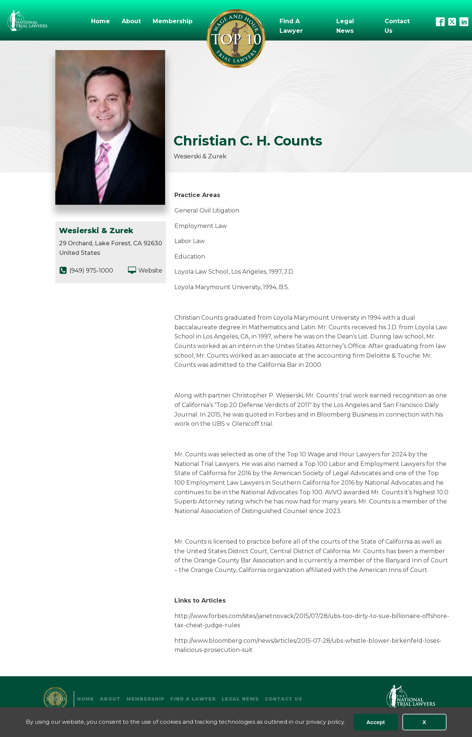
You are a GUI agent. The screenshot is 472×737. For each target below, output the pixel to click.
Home (100, 21)
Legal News (345, 26)
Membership (172, 21)
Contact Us (397, 26)
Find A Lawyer (291, 26)
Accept (375, 722)
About (131, 21)
